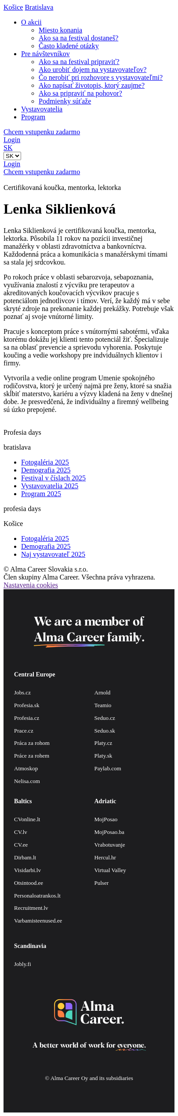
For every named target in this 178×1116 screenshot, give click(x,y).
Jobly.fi (22, 964)
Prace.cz (23, 730)
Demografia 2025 (45, 470)
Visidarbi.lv (27, 870)
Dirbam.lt (25, 857)
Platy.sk (103, 755)
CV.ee (21, 844)
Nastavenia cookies (31, 585)
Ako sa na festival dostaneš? (78, 38)
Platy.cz (103, 743)
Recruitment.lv (31, 908)
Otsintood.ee (28, 883)
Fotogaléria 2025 (45, 462)
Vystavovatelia (41, 109)
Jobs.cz (22, 692)
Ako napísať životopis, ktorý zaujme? (92, 85)
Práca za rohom (32, 743)
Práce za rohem (31, 755)
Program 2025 (41, 493)
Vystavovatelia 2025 (49, 486)
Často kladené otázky (69, 46)
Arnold (102, 692)
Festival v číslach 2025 (53, 478)
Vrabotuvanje (109, 844)
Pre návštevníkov (45, 53)
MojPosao (106, 819)
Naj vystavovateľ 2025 (53, 554)
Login (12, 139)
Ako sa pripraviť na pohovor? (80, 93)
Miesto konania (60, 30)
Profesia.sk (26, 705)
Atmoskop (26, 768)
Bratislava (39, 7)
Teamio (103, 705)
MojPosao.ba (109, 832)
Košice (13, 7)
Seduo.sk (104, 730)
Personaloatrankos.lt (37, 895)
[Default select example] (12, 156)
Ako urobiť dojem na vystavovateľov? (92, 69)
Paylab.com (107, 768)
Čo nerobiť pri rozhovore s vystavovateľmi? (101, 77)
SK (8, 147)
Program (33, 117)
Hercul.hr (105, 857)
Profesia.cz (26, 718)
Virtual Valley (110, 870)
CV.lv (20, 832)
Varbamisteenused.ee (38, 920)
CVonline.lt (27, 819)
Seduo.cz (104, 718)
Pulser (101, 883)
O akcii (31, 22)
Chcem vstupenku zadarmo (42, 132)
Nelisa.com (27, 781)
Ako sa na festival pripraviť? (79, 61)
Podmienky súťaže (65, 101)
